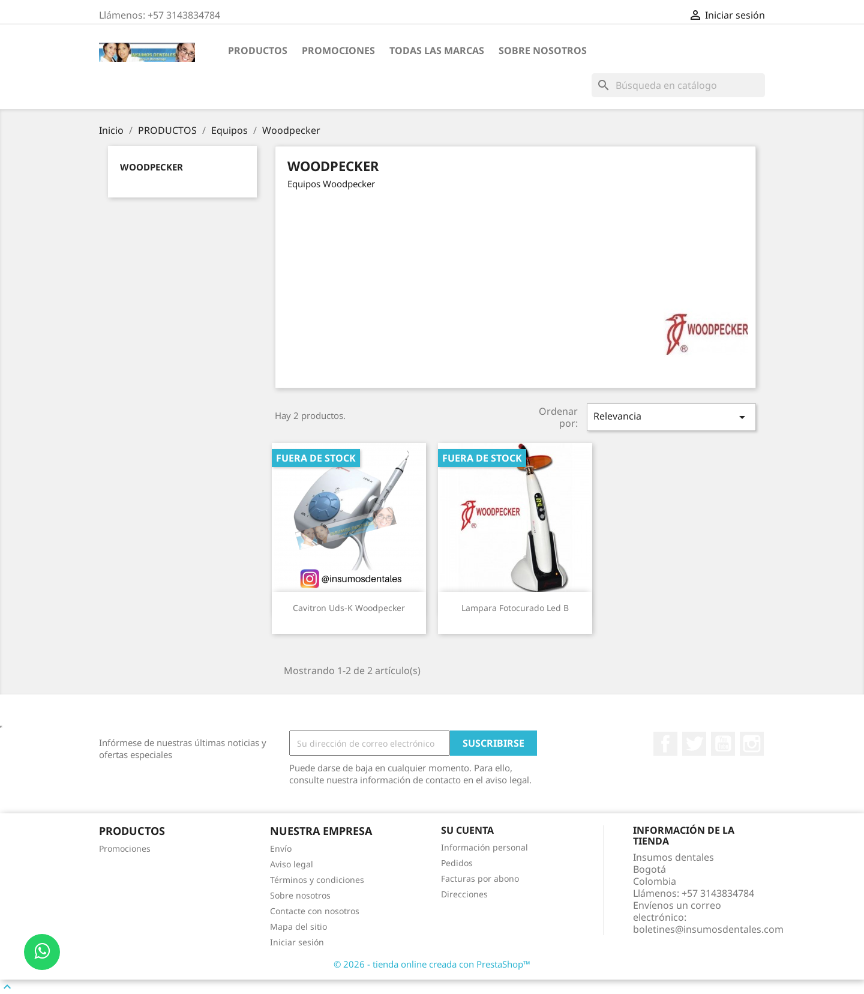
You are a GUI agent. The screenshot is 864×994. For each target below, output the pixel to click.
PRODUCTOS (257, 50)
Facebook (665, 744)
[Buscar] (678, 85)
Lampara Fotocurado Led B (515, 607)
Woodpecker (151, 167)
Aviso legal (291, 864)
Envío (281, 848)
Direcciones (464, 894)
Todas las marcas (436, 50)
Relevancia (671, 416)
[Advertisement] (515, 286)
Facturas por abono (480, 878)
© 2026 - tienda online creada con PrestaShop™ (432, 964)
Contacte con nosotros (314, 911)
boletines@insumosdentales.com (708, 929)
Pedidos (457, 863)
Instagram (752, 744)
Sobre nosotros (543, 50)
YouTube (723, 744)
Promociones (338, 50)
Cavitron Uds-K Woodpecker (349, 607)
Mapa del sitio (298, 926)
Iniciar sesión (297, 942)
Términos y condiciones (317, 879)
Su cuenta (467, 830)
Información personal (484, 847)
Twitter (694, 744)
